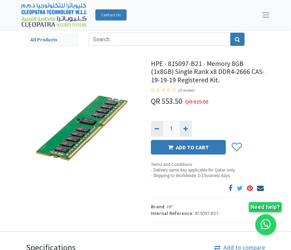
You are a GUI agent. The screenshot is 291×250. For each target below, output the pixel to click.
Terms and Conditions (171, 164)
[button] (236, 148)
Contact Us (111, 14)
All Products (43, 39)
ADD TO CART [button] (188, 147)
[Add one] (186, 129)
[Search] (237, 39)
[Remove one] (157, 129)
